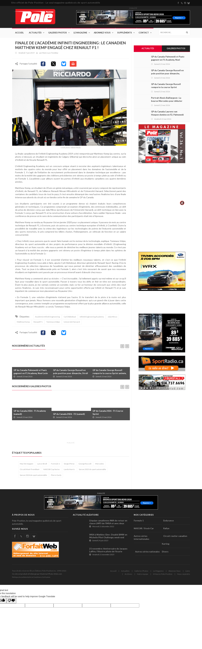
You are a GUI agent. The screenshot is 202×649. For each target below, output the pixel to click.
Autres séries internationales (141, 539)
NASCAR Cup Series (51, 471)
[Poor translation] (11, 602)
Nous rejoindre (183, 575)
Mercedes (99, 465)
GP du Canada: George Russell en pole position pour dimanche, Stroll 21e (70, 374)
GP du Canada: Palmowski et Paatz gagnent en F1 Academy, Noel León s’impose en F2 (31, 374)
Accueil (19, 33)
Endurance (168, 522)
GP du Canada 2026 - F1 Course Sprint (108, 414)
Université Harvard (72, 323)
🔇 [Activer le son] (182, 203)
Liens (187, 572)
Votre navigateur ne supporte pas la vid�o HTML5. (161, 186)
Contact (144, 33)
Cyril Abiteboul (70, 318)
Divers (165, 553)
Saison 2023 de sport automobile (92, 471)
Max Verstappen (26, 465)
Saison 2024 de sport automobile (33, 476)
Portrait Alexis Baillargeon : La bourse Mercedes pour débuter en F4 (166, 101)
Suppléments (124, 33)
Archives (128, 575)
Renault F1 (38, 323)
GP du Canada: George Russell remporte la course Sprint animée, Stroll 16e (109, 374)
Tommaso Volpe (53, 323)
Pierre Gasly (56, 476)
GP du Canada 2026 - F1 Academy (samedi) (30, 414)
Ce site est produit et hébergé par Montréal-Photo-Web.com (37, 575)
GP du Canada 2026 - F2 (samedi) (69, 415)
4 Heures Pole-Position (162, 575)
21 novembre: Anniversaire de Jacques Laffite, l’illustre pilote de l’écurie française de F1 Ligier (108, 553)
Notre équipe (142, 575)
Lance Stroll (42, 465)
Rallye (166, 530)
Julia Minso (112, 318)
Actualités (35, 33)
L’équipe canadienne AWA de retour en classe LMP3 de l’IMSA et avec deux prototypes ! (108, 525)
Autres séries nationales (147, 553)
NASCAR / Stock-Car (144, 530)
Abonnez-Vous (102, 33)
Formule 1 (55, 465)
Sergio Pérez (69, 465)
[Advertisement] (69, 434)
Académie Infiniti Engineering (47, 318)
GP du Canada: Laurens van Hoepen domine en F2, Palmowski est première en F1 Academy (167, 115)
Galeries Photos (57, 33)
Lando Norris (69, 471)
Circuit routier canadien (175, 537)
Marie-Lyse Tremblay (50, 53)
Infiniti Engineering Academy (92, 318)
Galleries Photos (141, 572)
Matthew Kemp (23, 323)
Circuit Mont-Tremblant (29, 471)
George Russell (85, 465)
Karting (165, 545)
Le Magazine (80, 33)
